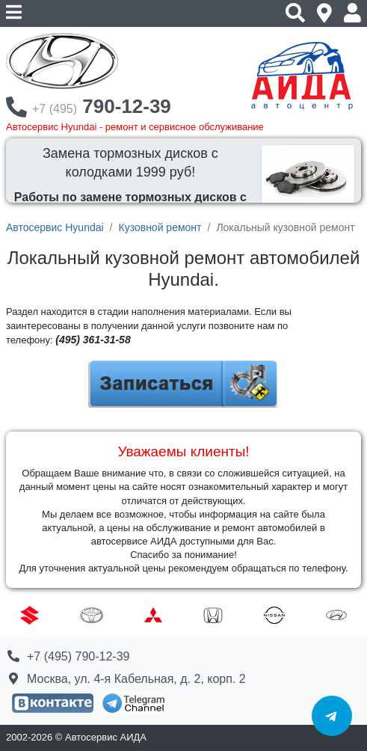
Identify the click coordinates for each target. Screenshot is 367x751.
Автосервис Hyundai (55, 227)
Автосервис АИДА (106, 737)
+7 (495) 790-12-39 (78, 656)
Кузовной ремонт (159, 227)
